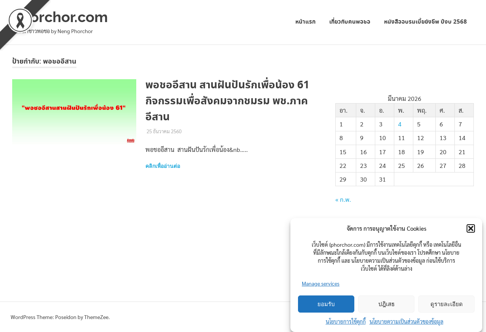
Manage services (320, 283)
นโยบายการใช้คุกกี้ (346, 321)
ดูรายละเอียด (446, 304)
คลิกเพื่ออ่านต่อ (162, 166)
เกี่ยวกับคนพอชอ (349, 22)
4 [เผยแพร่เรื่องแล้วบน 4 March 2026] (400, 124)
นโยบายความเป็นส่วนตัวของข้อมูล (406, 321)
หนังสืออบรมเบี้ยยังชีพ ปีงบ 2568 (425, 22)
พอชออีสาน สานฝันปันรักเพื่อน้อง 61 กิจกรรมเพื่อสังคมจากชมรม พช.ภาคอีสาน (227, 101)
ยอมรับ (326, 304)
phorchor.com (60, 17)
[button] (471, 228)
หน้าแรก (305, 22)
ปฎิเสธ (386, 304)
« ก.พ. (343, 200)
